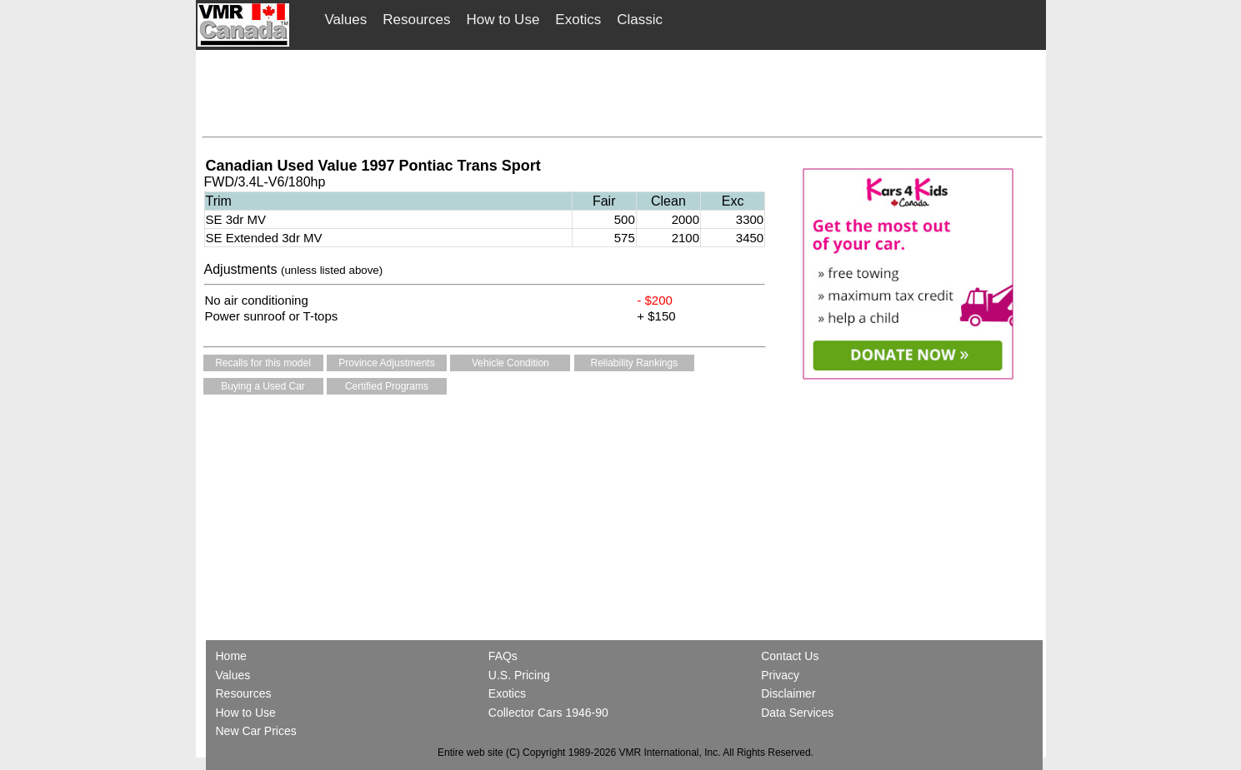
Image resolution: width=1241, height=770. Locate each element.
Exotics (578, 19)
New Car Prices (256, 731)
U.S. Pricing (519, 675)
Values (346, 19)
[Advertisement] (622, 89)
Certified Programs (386, 386)
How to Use (502, 19)
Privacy (780, 675)
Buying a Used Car (263, 386)
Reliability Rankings (634, 363)
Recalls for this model (263, 363)
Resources (416, 19)
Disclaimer (788, 693)
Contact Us (789, 656)
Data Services (797, 712)
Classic (640, 19)
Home (233, 656)
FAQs (503, 656)
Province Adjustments (386, 363)
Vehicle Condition (510, 363)
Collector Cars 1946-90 (548, 712)
